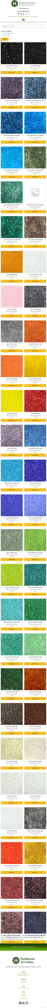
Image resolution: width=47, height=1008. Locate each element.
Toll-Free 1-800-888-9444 (23, 11)
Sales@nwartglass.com (23, 988)
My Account (23, 995)
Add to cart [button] (12, 72)
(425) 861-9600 (23, 981)
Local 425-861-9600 (24, 8)
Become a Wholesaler (23, 998)
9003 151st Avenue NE (23, 973)
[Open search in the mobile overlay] (23, 26)
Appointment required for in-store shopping (23, 16)
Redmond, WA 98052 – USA (23, 975)
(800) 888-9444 (23, 982)
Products (23, 993)
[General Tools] (2, 35)
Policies (23, 997)
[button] (23, 20)
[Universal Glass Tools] (1, 33)
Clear (4, 39)
